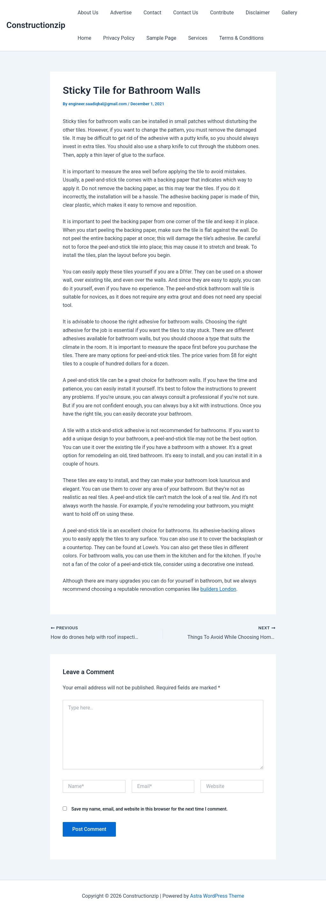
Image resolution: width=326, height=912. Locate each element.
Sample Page (133, 38)
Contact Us (179, 13)
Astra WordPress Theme (217, 896)
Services (167, 38)
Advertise (118, 13)
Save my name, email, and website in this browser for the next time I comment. (149, 809)
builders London (218, 589)
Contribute (214, 13)
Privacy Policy (92, 38)
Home (303, 13)
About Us (87, 13)
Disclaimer (248, 13)
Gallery (278, 13)
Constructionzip (35, 25)
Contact (148, 13)
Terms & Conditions (210, 38)
